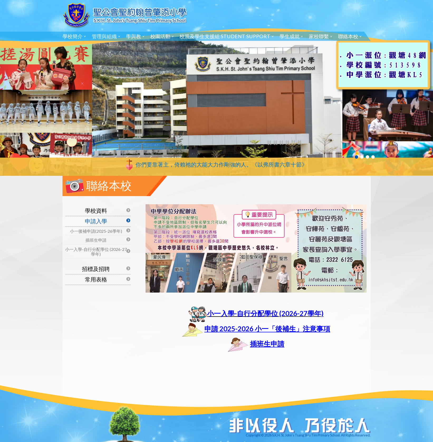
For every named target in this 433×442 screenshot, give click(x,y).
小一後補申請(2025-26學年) (96, 231)
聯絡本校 (348, 36)
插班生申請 (96, 239)
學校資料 (96, 210)
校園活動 (160, 36)
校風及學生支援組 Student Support (225, 36)
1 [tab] (356, 157)
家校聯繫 (319, 36)
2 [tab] (362, 157)
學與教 (133, 36)
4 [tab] (373, 157)
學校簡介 (72, 36)
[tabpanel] (216, 88)
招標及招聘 (96, 268)
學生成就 (290, 36)
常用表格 (96, 279)
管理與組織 (104, 36)
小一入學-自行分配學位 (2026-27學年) (96, 251)
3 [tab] (367, 157)
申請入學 (96, 221)
